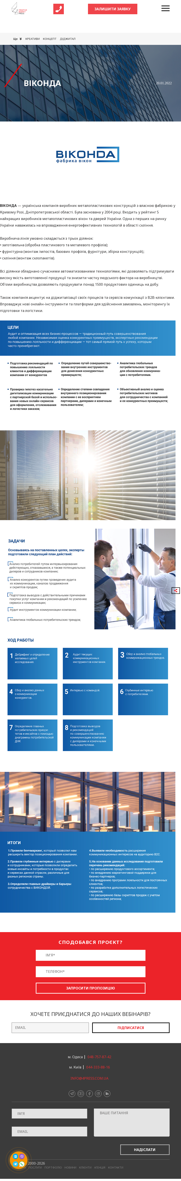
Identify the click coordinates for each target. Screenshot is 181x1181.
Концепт (50, 38)
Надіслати (145, 1149)
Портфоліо (53, 1167)
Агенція (99, 1167)
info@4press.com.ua (89, 1078)
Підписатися (131, 1027)
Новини (70, 1167)
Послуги (35, 1167)
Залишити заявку (113, 9)
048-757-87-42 (99, 1057)
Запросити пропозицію (90, 988)
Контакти (115, 1167)
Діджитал (67, 38)
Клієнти (85, 1167)
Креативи (32, 38)
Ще (17, 38)
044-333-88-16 (98, 1067)
